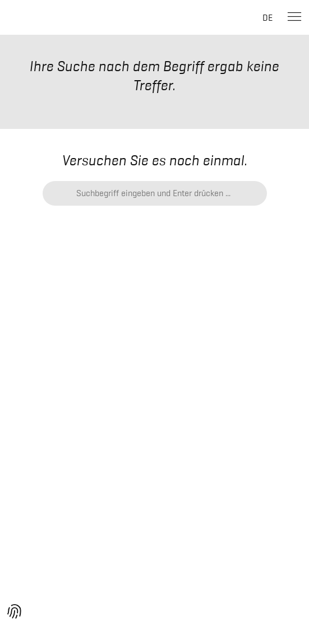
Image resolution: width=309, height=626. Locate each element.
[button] (15, 611)
